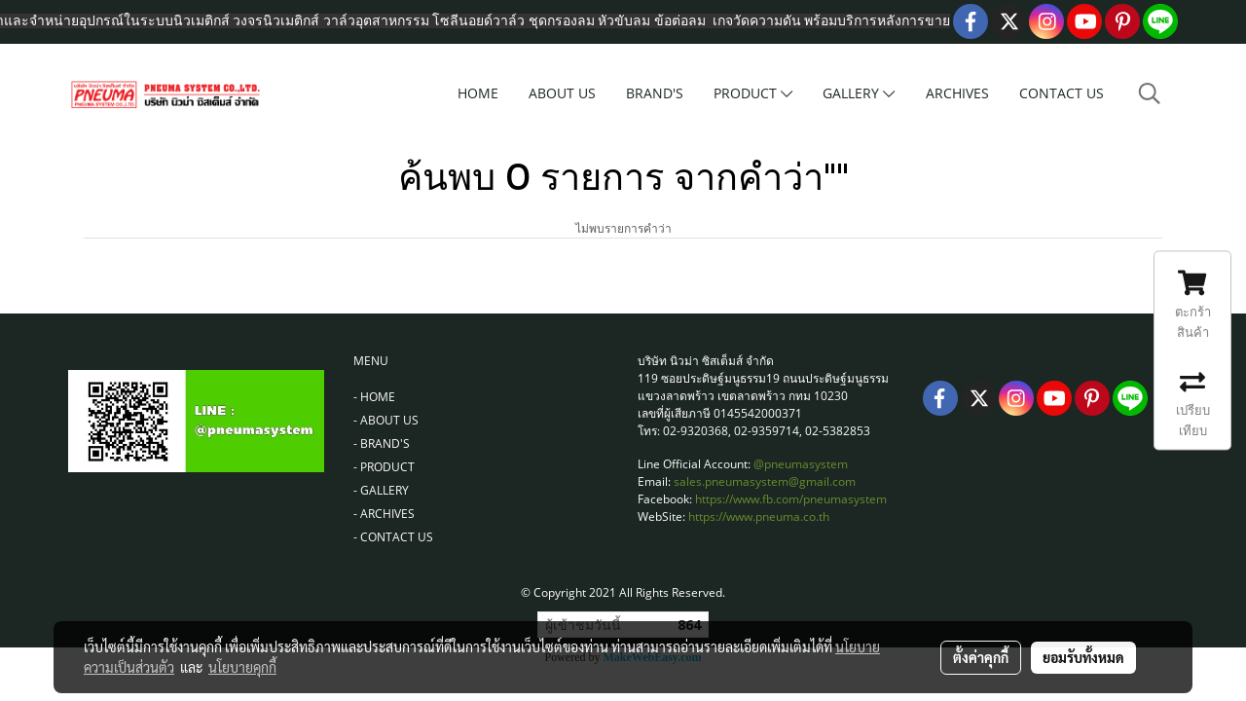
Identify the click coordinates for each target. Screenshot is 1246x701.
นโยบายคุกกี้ (242, 667)
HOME (478, 93)
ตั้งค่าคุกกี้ (980, 657)
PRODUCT (753, 93)
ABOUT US (562, 93)
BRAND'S (654, 93)
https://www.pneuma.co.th (758, 516)
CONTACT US (1061, 93)
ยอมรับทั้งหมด (1083, 657)
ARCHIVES (957, 93)
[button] (1149, 93)
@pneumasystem (800, 464)
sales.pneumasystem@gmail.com (765, 481)
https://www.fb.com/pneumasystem (791, 499)
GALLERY (859, 93)
